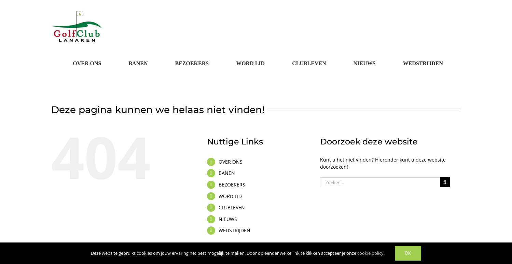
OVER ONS (231, 161)
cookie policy (370, 253)
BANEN (227, 173)
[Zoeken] (445, 182)
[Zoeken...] (380, 182)
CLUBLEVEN (232, 207)
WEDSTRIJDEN (234, 230)
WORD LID (230, 196)
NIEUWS (228, 219)
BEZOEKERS (232, 184)
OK (408, 253)
